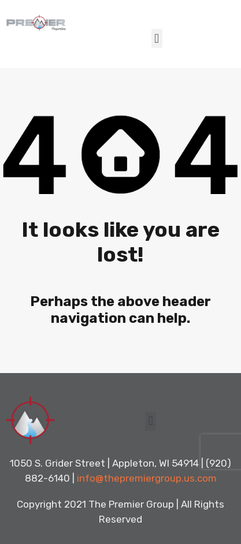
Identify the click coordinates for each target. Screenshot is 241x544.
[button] (156, 38)
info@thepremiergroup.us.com (147, 478)
